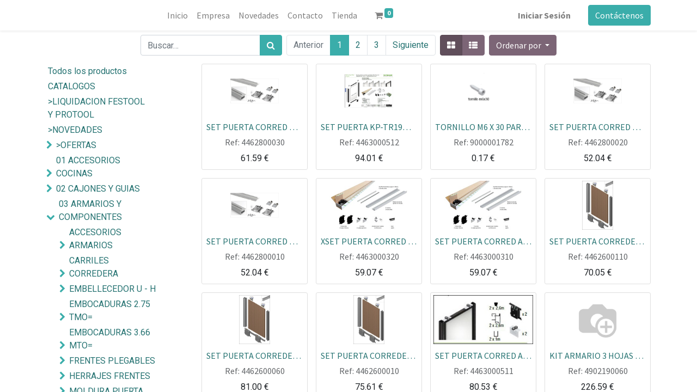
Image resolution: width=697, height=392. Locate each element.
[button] (523, 45)
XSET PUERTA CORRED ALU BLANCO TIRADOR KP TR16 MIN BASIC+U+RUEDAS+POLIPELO (369, 240)
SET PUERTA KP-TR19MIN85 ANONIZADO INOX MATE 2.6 (369, 126)
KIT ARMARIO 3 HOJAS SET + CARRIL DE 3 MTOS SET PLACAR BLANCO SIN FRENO (597, 355)
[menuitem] (177, 15)
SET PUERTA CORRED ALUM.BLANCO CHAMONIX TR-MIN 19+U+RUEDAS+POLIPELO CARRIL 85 (483, 355)
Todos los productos (87, 71)
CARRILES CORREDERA (93, 267)
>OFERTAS (76, 145)
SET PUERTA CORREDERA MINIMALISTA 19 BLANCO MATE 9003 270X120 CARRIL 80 (369, 355)
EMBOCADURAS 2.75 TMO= (109, 310)
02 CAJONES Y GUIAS (98, 188)
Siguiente (411, 45)
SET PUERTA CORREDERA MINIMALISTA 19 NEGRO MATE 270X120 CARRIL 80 (254, 355)
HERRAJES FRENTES (109, 376)
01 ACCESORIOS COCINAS (88, 167)
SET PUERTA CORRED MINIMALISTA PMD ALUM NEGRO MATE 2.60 (254, 126)
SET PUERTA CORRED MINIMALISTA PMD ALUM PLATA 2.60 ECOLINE (254, 240)
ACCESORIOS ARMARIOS (95, 238)
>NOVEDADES (75, 130)
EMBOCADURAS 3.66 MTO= (109, 339)
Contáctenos (619, 15)
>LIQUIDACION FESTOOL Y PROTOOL (96, 108)
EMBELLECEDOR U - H (112, 289)
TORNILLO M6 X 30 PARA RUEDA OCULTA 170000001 (483, 126)
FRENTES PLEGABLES (112, 361)
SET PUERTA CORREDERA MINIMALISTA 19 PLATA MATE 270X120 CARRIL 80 (597, 240)
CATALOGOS (71, 86)
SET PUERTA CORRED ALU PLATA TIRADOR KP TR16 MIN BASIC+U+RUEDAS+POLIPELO (483, 240)
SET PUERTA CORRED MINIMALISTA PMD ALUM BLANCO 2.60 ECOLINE (597, 126)
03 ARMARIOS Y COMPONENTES (90, 210)
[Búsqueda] (271, 45)
